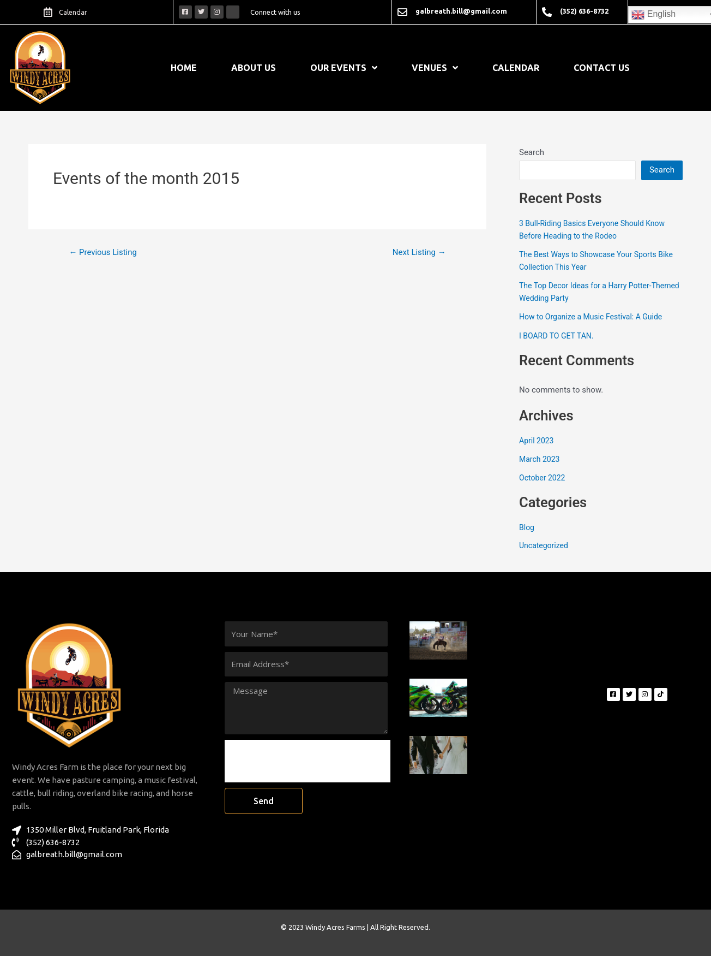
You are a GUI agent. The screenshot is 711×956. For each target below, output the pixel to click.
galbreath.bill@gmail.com (461, 11)
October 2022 (543, 478)
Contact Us (602, 68)
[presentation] (307, 761)
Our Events (343, 68)
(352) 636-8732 (584, 11)
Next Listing (416, 252)
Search (531, 152)
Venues (435, 68)
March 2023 (541, 459)
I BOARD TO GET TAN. (559, 336)
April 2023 (537, 441)
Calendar (515, 68)
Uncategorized (545, 545)
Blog (527, 527)
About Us (253, 68)
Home (184, 68)
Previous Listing (106, 252)
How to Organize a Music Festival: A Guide (595, 317)
